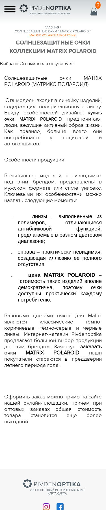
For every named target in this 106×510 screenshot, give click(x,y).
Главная (51, 27)
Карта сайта (57, 493)
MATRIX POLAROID (74, 31)
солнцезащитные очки (36, 31)
